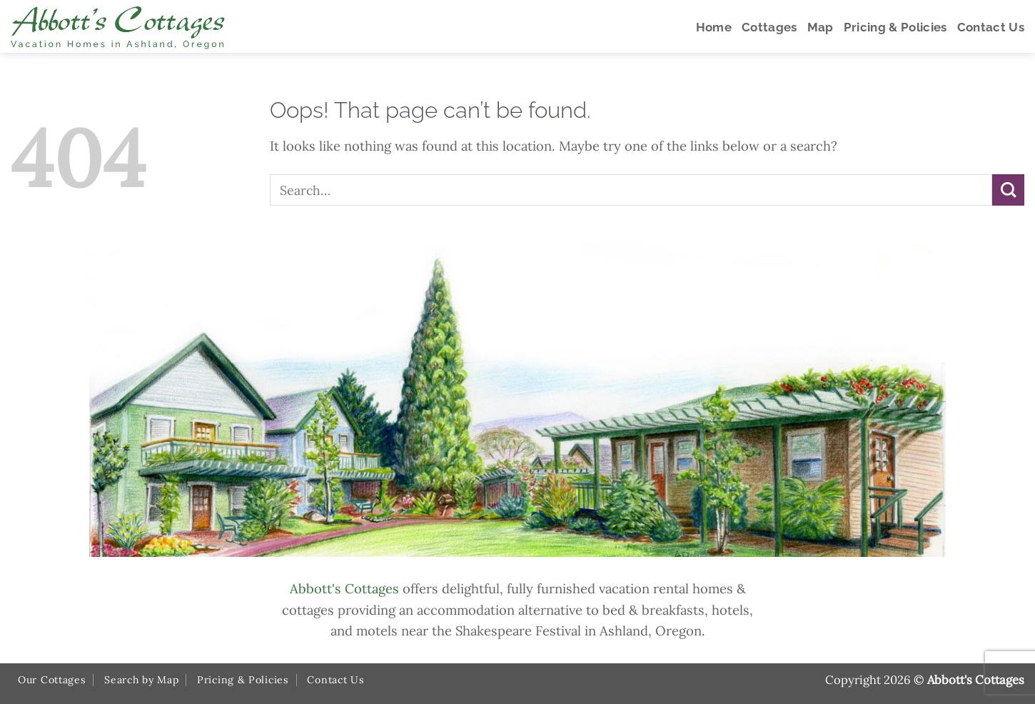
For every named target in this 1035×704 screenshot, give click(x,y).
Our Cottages (52, 679)
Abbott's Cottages (344, 588)
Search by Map (141, 679)
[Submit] (1008, 190)
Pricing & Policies (243, 679)
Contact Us (335, 679)
